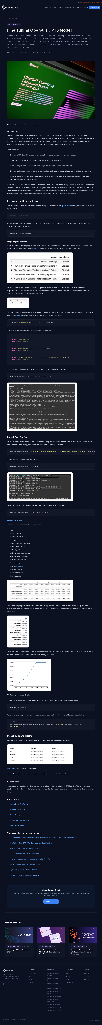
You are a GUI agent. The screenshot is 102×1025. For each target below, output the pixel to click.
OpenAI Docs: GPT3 (17, 825)
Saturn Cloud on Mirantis (52, 975)
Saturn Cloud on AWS (54, 996)
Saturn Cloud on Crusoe (52, 985)
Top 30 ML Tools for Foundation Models (24, 875)
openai (63, 206)
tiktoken (62, 774)
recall (21, 566)
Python (69, 206)
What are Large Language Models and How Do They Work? (31, 859)
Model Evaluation (14, 521)
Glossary (68, 976)
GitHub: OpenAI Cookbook (19, 809)
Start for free (95, 7)
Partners (44, 7)
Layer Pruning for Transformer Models (23, 870)
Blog (67, 973)
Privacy (97, 1020)
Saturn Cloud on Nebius (52, 980)
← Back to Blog (12, 18)
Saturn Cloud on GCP (54, 1007)
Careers (86, 973)
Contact (87, 979)
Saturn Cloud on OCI (54, 1010)
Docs (61, 7)
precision (22, 563)
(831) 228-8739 (7, 984)
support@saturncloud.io (10, 982)
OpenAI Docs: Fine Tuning (19, 804)
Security (87, 976)
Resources (53, 7)
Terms (91, 1020)
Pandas (17, 316)
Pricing (31, 982)
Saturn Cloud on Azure (54, 1004)
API (30, 976)
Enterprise (78, 7)
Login (86, 7)
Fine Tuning (11, 769)
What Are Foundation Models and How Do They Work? (29, 848)
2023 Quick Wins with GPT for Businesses (25, 854)
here (34, 248)
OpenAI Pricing (15, 815)
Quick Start (32, 973)
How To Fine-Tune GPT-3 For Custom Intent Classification (31, 843)
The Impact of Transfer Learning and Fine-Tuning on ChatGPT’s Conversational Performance (43, 838)
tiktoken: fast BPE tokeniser (19, 820)
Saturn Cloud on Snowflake (52, 1001)
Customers (69, 982)
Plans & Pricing (69, 7)
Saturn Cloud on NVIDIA (52, 993)
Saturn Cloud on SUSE (54, 989)
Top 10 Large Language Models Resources (25, 864)
